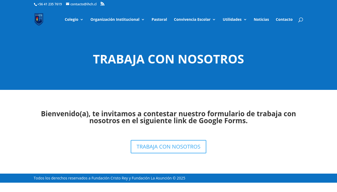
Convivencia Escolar (192, 20)
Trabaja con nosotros (168, 59)
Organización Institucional (115, 20)
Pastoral (159, 20)
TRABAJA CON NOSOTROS (168, 146)
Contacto (284, 20)
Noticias (261, 20)
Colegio (71, 20)
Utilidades (232, 20)
